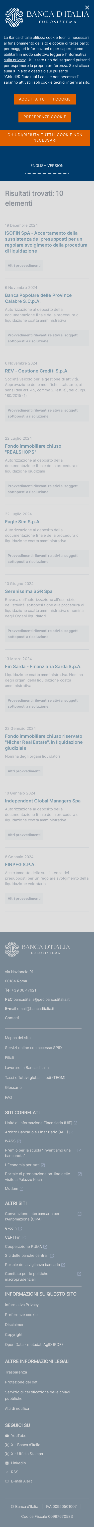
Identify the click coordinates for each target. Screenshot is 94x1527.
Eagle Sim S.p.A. (23, 521)
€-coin (11, 1228)
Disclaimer (14, 1324)
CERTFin (12, 1237)
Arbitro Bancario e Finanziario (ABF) (36, 1132)
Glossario (13, 1087)
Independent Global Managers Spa (43, 800)
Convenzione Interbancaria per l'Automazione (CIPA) (32, 1216)
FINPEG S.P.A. (20, 864)
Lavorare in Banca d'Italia (27, 1067)
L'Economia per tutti (22, 1164)
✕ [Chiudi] (87, 7)
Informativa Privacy (22, 1304)
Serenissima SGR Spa (28, 591)
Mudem (11, 1188)
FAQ (8, 1097)
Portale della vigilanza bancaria (32, 1264)
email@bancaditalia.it (35, 1008)
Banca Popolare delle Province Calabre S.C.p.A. (38, 298)
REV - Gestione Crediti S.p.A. (37, 370)
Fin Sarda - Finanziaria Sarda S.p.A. (43, 666)
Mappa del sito (18, 1037)
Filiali (9, 1057)
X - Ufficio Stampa (24, 1453)
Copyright (13, 1334)
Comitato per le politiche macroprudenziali (26, 1276)
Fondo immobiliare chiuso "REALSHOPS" (33, 449)
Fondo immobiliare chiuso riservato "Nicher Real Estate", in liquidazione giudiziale (44, 742)
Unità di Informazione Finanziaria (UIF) (38, 1122)
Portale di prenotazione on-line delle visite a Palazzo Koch (37, 1176)
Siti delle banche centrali (27, 1255)
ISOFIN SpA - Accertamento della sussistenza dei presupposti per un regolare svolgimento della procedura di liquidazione (46, 242)
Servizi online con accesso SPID (33, 1047)
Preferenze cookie (21, 1314)
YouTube (15, 1435)
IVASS (10, 1141)
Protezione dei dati (21, 1382)
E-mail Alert (18, 1481)
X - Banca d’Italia (22, 1444)
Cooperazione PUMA (23, 1246)
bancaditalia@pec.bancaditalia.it (41, 999)
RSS (11, 1472)
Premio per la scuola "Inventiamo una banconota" (38, 1153)
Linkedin (15, 1463)
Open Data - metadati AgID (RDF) (34, 1344)
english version (47, 168)
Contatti (12, 1017)
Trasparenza (16, 1372)
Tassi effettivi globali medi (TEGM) (35, 1077)
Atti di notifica (17, 1408)
